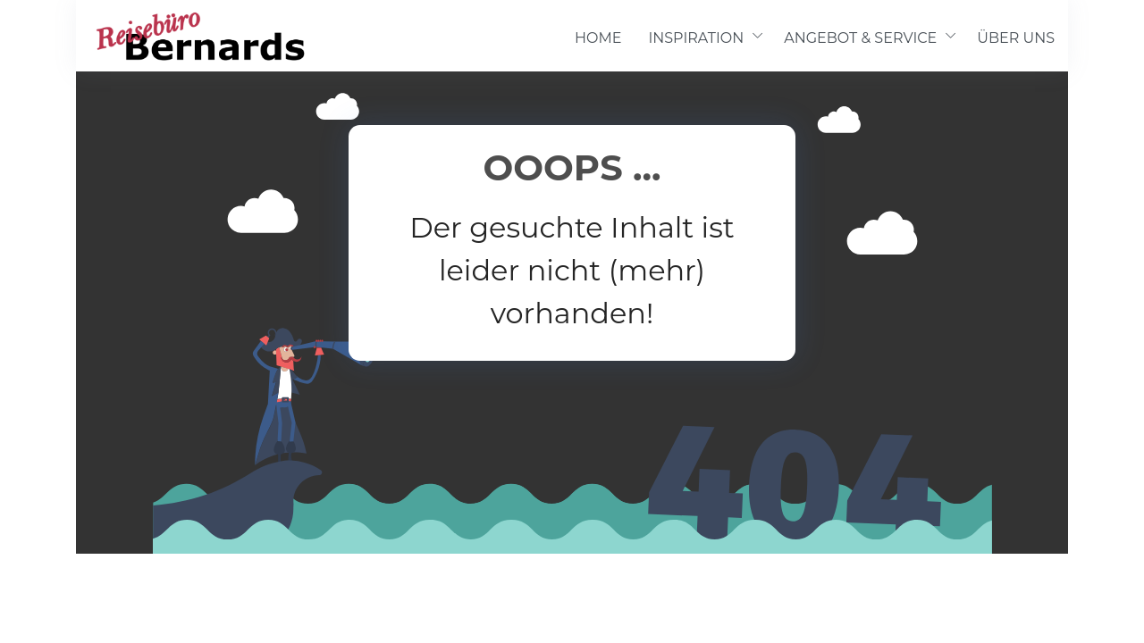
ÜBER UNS (1016, 37)
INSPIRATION (696, 37)
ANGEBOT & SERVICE (860, 37)
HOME (598, 37)
